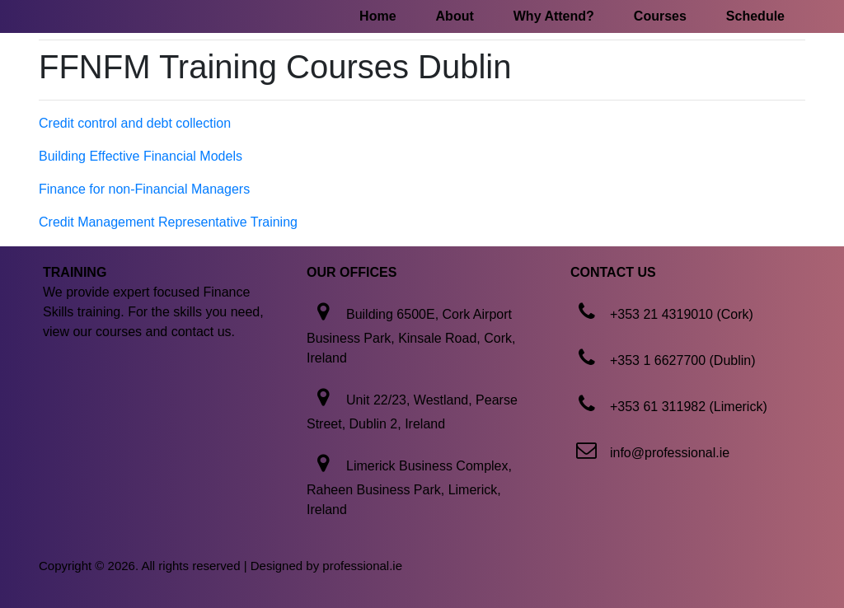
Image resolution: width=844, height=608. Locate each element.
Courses (660, 16)
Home (377, 16)
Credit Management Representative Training (168, 222)
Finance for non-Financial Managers (144, 189)
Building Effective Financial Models (140, 156)
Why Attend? (553, 16)
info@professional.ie (669, 453)
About (455, 16)
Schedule (755, 16)
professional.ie (362, 566)
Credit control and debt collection (135, 123)
